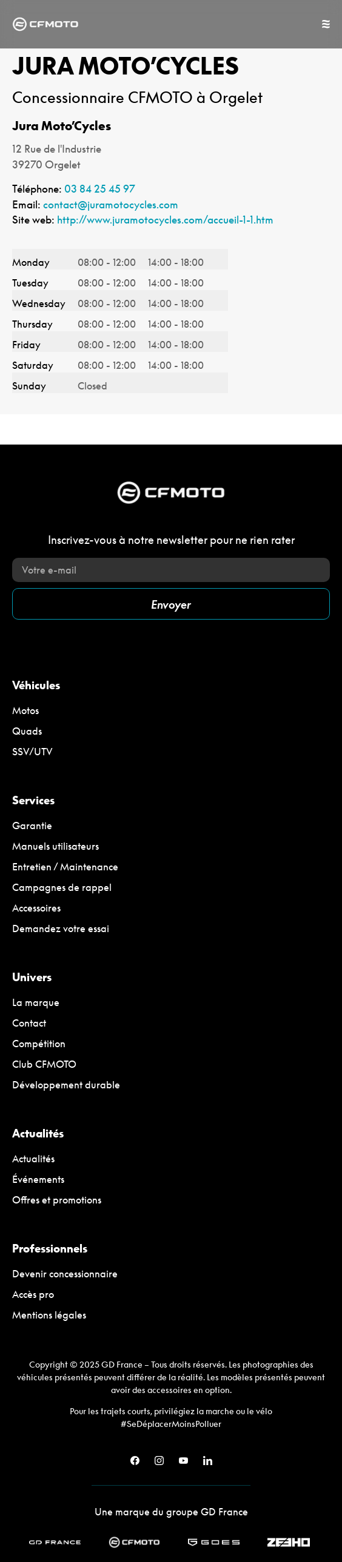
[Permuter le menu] (326, 24)
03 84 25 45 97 (99, 188)
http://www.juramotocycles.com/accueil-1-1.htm (165, 219)
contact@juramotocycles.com (110, 204)
